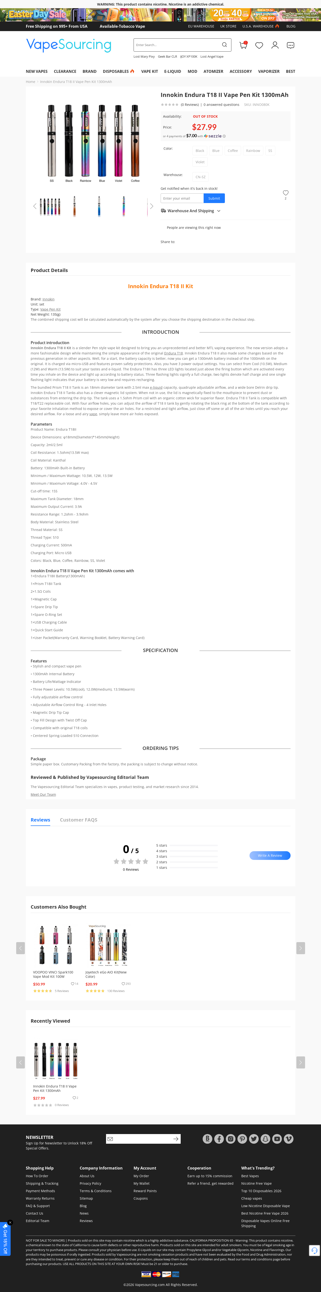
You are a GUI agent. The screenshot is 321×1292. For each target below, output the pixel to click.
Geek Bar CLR (167, 56)
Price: (167, 127)
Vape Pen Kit (50, 309)
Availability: (172, 116)
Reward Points (145, 1191)
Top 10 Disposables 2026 (261, 1191)
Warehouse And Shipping (191, 211)
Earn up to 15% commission (209, 1176)
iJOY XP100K (188, 56)
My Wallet (142, 1183)
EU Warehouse (201, 26)
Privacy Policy (90, 1183)
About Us (87, 1176)
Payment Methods (40, 1191)
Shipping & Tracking (42, 1183)
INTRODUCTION (160, 332)
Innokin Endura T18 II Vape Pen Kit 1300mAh (76, 81)
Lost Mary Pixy (144, 56)
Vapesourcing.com (150, 1284)
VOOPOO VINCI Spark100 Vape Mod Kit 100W (53, 974)
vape (93, 414)
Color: (168, 148)
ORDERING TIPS (161, 748)
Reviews (86, 1220)
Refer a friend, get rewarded (210, 1183)
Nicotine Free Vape (256, 1183)
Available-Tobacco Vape (122, 26)
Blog (290, 26)
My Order (141, 1176)
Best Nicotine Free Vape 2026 (264, 1213)
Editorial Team (37, 1220)
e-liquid (156, 387)
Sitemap (86, 1198)
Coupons (141, 1198)
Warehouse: (173, 174)
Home (30, 81)
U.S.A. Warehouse (261, 26)
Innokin (49, 299)
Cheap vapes (251, 1198)
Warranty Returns (40, 1198)
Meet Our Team (43, 794)
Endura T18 (173, 353)
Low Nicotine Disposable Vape (265, 1206)
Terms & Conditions (96, 1191)
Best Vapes (250, 1176)
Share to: (168, 241)
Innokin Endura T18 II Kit (160, 286)
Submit (214, 198)
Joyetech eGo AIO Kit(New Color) (106, 974)
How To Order (37, 1176)
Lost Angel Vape (211, 56)
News (84, 1213)
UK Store (228, 26)
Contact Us (34, 1213)
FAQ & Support (38, 1206)
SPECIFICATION (160, 650)
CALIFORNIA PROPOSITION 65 (211, 1240)
